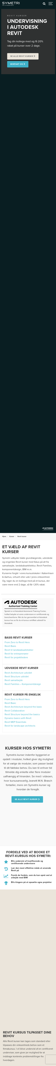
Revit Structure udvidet (17, 676)
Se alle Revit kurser (21, 56)
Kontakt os (16, 64)
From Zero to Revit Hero (17, 642)
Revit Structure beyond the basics (22, 714)
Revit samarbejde (14, 680)
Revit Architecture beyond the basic (23, 706)
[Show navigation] (51, 3)
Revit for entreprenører (16, 653)
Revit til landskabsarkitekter (19, 649)
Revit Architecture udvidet (18, 672)
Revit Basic (10, 703)
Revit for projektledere (16, 657)
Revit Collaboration (15, 710)
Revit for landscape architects (20, 725)
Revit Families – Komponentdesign (23, 684)
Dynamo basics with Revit (18, 718)
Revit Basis (10, 646)
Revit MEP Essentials (15, 722)
